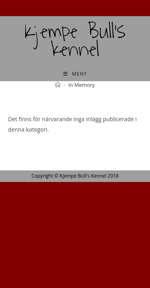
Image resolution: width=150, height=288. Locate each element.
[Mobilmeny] (75, 73)
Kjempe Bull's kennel (75, 40)
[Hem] (57, 84)
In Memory (81, 84)
